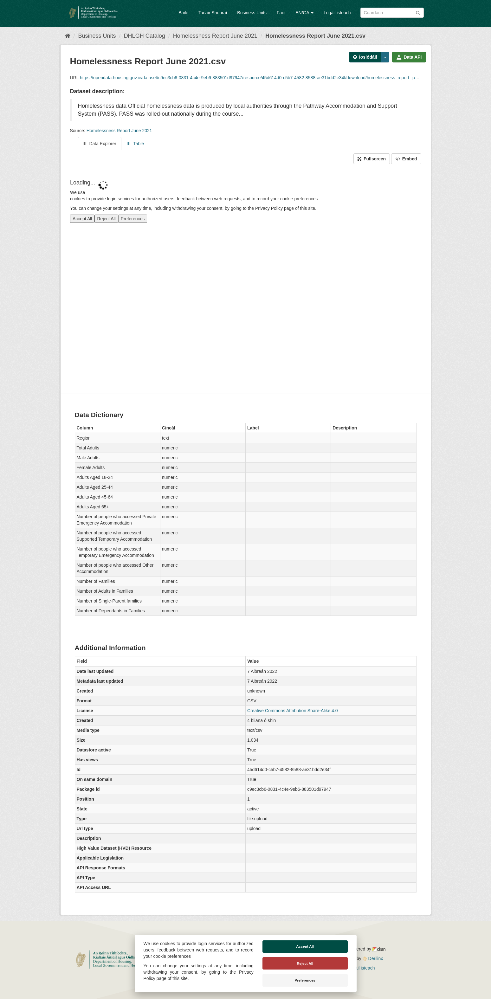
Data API (409, 57)
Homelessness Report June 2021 (215, 36)
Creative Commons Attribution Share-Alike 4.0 (292, 710)
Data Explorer (99, 143)
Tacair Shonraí (212, 12)
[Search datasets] (392, 13)
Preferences (304, 980)
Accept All (305, 946)
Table (135, 143)
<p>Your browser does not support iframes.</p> (245, 280)
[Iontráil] (418, 12)
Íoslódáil (365, 57)
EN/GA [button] (304, 12)
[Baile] (67, 36)
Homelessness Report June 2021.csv (315, 36)
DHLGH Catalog (144, 36)
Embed (406, 158)
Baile (183, 12)
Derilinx (373, 958)
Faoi (281, 12)
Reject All (305, 963)
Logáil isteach (337, 12)
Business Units (252, 12)
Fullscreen (372, 158)
